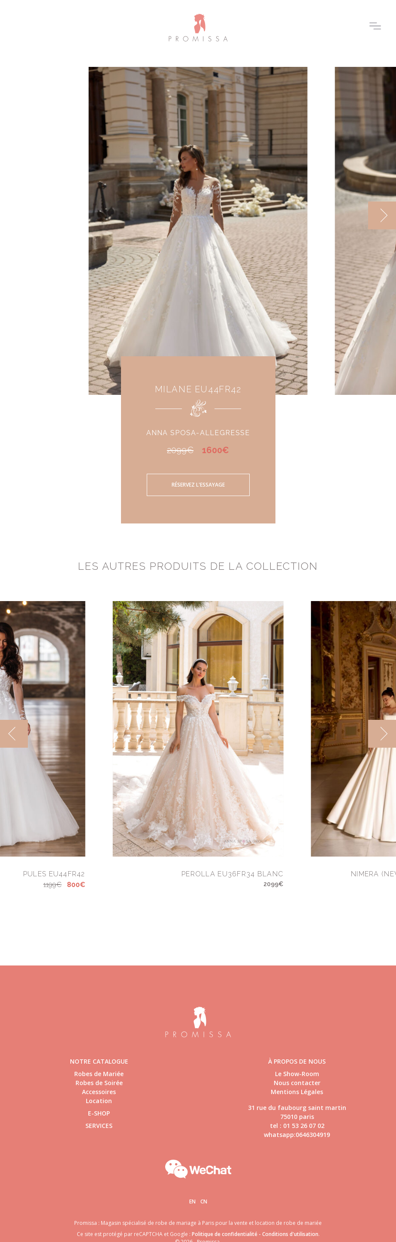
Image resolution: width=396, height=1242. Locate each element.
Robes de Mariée (99, 1074)
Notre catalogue (99, 1061)
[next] (382, 215)
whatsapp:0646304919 (297, 1135)
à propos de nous (297, 1061)
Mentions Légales (297, 1092)
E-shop (99, 1113)
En (192, 1201)
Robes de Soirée (99, 1083)
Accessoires (99, 1092)
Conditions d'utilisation (290, 1234)
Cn (203, 1201)
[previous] (14, 734)
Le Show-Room (297, 1074)
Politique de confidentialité (224, 1234)
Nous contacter (297, 1083)
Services (98, 1126)
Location (99, 1101)
